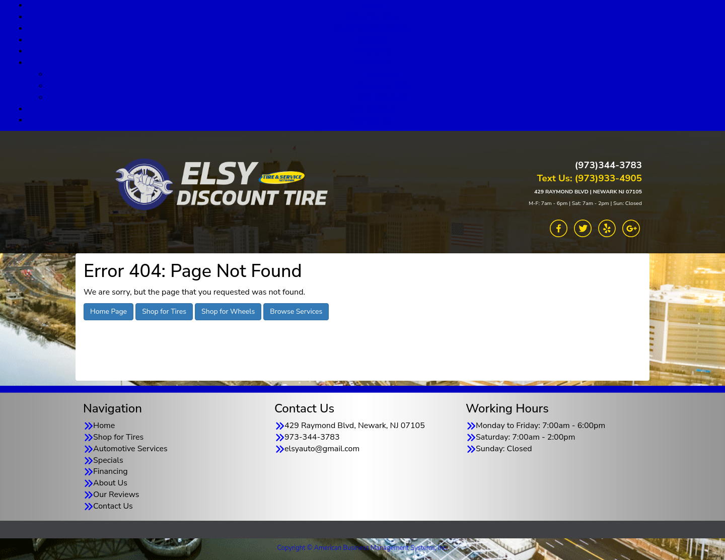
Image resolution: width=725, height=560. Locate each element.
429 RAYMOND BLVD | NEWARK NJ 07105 (588, 191)
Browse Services (296, 311)
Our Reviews (372, 108)
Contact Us (373, 119)
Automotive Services (372, 28)
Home (104, 425)
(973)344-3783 (608, 165)
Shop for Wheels (228, 311)
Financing (372, 50)
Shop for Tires (372, 16)
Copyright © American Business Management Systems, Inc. (362, 547)
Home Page (108, 311)
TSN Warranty (382, 97)
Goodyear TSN (382, 85)
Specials (372, 39)
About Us (372, 62)
